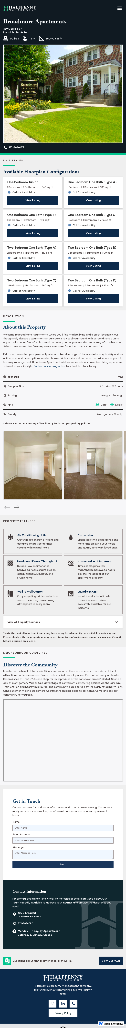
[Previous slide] (7, 507)
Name (16, 821)
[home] (19, 8)
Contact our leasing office (49, 366)
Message (18, 847)
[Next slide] (16, 507)
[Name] (63, 828)
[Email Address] (63, 840)
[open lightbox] (33, 465)
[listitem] (32, 465)
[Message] (63, 854)
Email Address (21, 834)
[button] (119, 8)
